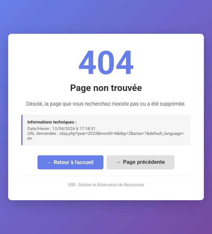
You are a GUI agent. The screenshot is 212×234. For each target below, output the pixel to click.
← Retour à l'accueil (70, 162)
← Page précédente (140, 162)
